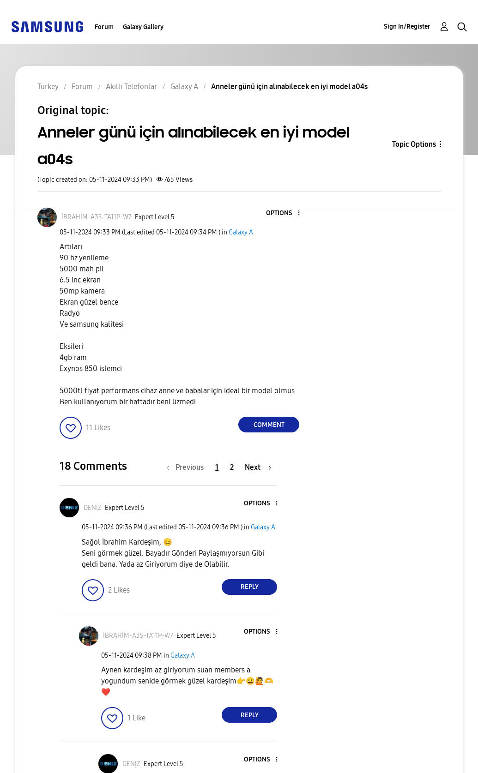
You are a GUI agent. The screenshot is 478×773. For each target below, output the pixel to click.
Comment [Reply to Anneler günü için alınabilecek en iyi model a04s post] (269, 425)
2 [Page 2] (232, 467)
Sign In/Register (407, 26)
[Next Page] (258, 467)
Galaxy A (241, 232)
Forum (104, 27)
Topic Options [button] (414, 144)
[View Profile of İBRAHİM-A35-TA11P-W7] (96, 217)
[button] (283, 213)
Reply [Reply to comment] (250, 587)
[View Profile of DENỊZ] (93, 508)
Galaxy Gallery (143, 27)
